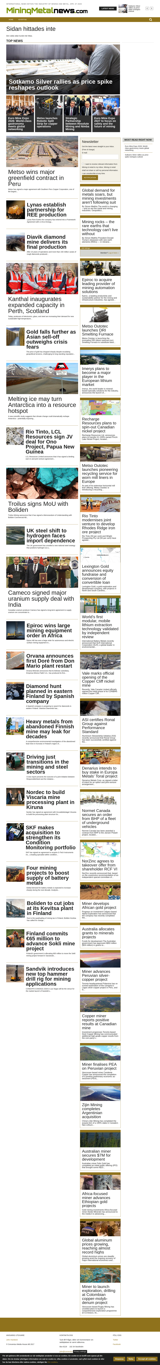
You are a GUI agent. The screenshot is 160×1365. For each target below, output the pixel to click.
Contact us (12, 1321)
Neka (130, 1359)
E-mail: (85, 153)
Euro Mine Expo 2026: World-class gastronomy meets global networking (137, 148)
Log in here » (113, 253)
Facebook (116, 1344)
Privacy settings (80, 1352)
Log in (10, 1328)
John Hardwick (12, 1340)
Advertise (22, 19)
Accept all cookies (147, 1359)
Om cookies (52, 1362)
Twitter (115, 1340)
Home (11, 19)
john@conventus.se (67, 1352)
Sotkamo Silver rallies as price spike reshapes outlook (136, 156)
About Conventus (14, 1325)
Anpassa (119, 1359)
